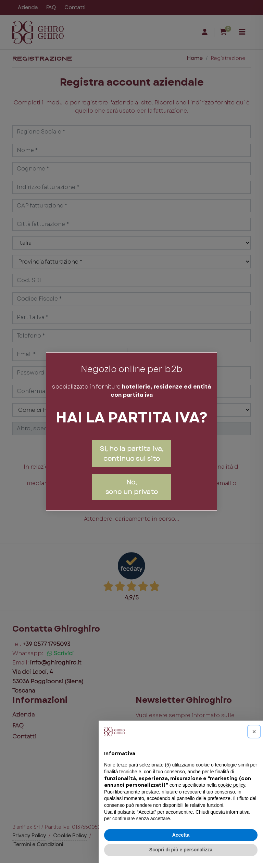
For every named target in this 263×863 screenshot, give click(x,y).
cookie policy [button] (231, 785)
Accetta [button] (181, 835)
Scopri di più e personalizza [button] (180, 849)
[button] (254, 731)
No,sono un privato (131, 487)
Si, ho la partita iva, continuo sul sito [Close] (131, 453)
